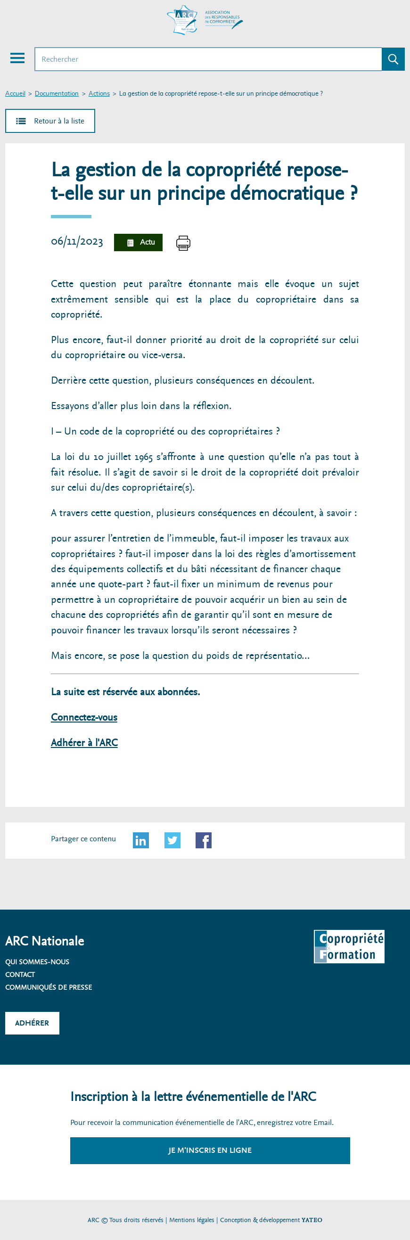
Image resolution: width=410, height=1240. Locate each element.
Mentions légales (191, 1220)
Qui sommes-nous (37, 962)
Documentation (57, 94)
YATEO (312, 1220)
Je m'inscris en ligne (210, 1150)
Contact (20, 974)
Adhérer (32, 1023)
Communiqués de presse (48, 987)
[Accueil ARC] (205, 20)
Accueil (15, 94)
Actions (99, 94)
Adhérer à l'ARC (84, 743)
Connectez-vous (84, 717)
